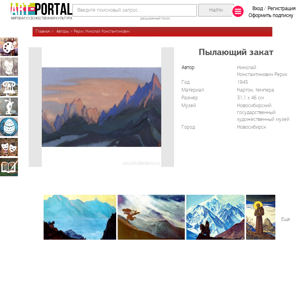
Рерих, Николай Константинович (102, 31)
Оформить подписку (270, 16)
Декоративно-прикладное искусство (9, 127)
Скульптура (9, 107)
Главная (43, 31)
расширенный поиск (155, 18)
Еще (285, 219)
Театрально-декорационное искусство (9, 147)
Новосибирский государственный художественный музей (263, 112)
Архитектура (9, 86)
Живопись (9, 46)
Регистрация (281, 9)
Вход (257, 9)
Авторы (62, 31)
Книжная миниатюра (9, 167)
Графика (9, 66)
